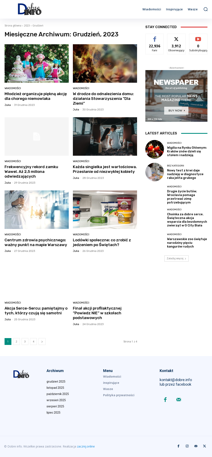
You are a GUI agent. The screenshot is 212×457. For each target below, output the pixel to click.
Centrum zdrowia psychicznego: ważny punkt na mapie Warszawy (36, 242)
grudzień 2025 (56, 381)
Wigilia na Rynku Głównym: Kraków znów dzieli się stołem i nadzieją (187, 151)
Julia (8, 104)
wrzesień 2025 (56, 400)
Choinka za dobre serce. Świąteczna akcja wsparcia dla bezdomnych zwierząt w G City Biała (187, 219)
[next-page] (42, 341)
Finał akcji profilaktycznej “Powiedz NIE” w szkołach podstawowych (97, 313)
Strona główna (13, 25)
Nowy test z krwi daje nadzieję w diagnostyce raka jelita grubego (185, 174)
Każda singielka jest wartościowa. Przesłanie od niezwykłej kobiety (105, 169)
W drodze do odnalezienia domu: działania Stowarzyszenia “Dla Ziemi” (103, 98)
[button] (205, 9)
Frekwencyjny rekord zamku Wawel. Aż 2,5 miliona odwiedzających (31, 171)
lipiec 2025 (53, 412)
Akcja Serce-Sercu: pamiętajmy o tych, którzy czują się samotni (36, 310)
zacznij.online (86, 446)
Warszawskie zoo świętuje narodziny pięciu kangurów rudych (187, 242)
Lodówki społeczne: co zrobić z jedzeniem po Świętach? (102, 242)
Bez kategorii (175, 166)
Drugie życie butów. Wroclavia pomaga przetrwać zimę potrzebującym (182, 196)
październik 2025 (58, 394)
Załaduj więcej (176, 258)
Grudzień (38, 25)
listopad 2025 (55, 387)
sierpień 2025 (55, 406)
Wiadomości (13, 88)
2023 (27, 25)
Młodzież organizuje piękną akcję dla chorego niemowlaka (36, 96)
